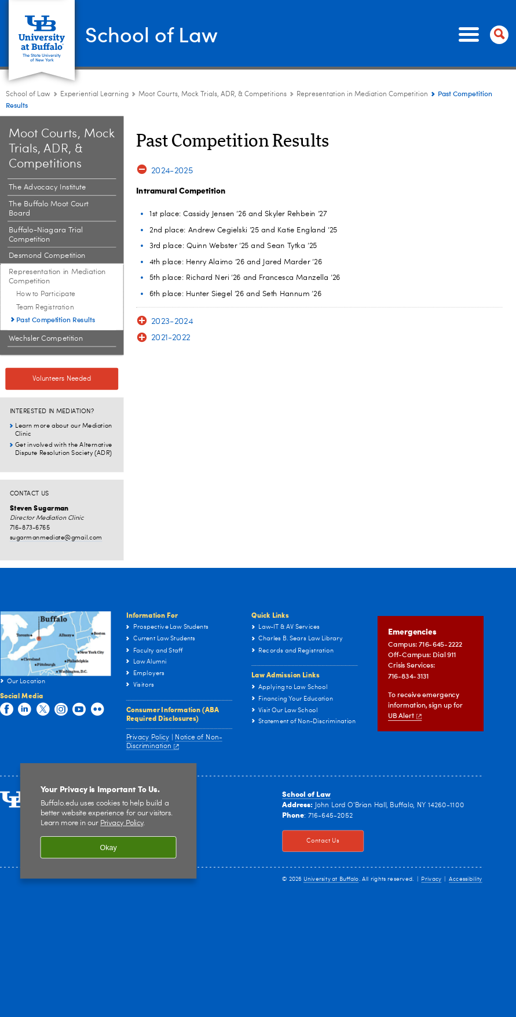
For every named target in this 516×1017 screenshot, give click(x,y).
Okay (108, 847)
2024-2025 (172, 170)
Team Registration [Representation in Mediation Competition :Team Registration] (45, 307)
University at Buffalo (331, 879)
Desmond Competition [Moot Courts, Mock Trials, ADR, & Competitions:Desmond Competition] (47, 256)
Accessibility (465, 879)
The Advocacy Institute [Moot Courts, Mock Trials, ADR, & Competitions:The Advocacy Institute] (47, 187)
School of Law (151, 33)
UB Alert (405, 716)
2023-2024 (172, 322)
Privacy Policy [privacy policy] (121, 823)
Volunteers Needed (61, 379)
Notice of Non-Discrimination (174, 741)
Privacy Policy (148, 737)
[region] (108, 821)
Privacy (431, 879)
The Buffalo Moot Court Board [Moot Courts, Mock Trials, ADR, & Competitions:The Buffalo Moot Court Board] (49, 209)
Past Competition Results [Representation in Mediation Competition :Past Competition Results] (55, 320)
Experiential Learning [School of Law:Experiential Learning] (94, 94)
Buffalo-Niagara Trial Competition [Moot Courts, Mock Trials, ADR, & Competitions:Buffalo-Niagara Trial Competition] (46, 235)
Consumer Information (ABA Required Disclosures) (172, 713)
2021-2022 (171, 338)
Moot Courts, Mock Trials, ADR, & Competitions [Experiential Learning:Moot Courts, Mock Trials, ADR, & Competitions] (212, 94)
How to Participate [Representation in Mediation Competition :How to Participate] (45, 294)
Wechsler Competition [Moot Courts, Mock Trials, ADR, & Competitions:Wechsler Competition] (46, 338)
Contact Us (310, 841)
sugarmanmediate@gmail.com (56, 537)
